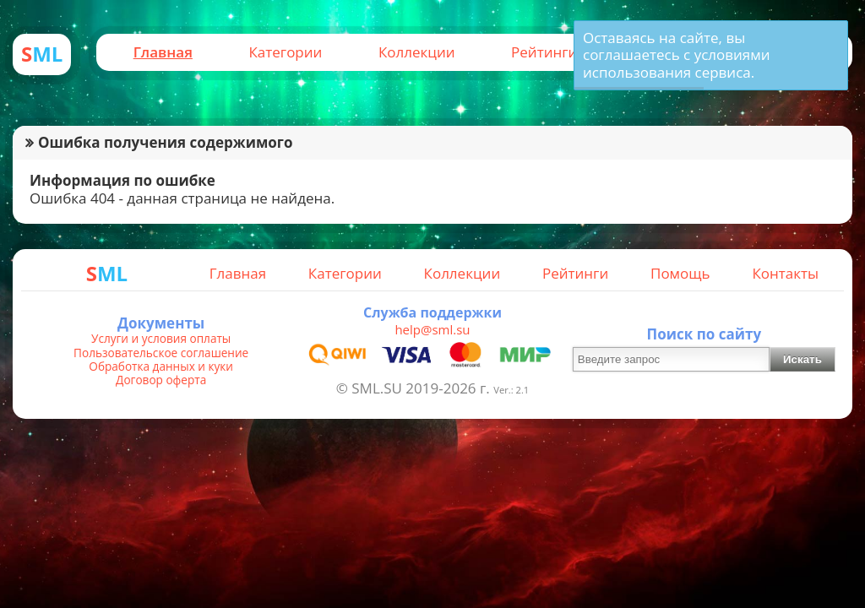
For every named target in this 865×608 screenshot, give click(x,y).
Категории (285, 52)
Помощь (680, 273)
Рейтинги (544, 52)
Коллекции (416, 52)
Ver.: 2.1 (511, 389)
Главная (163, 52)
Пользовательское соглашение (160, 353)
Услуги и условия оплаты (161, 338)
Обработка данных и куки (161, 366)
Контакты (785, 273)
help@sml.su (432, 329)
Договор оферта (161, 380)
